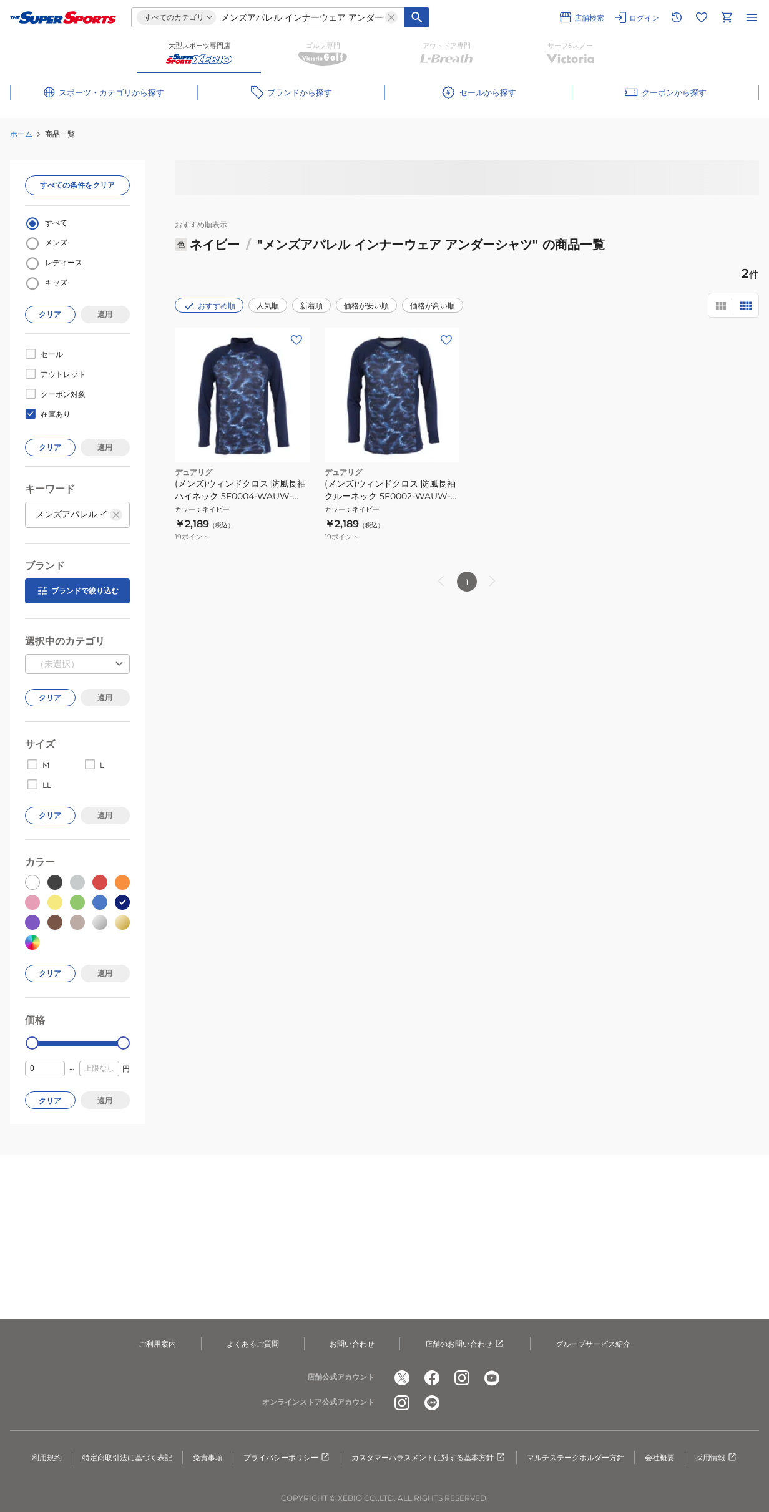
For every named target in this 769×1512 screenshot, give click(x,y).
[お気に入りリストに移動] (701, 17)
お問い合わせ (352, 1344)
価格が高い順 (432, 305)
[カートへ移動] (726, 17)
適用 (104, 314)
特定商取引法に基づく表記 (127, 1457)
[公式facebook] (431, 1377)
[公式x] (401, 1377)
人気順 (268, 305)
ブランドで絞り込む (77, 591)
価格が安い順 (366, 305)
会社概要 (660, 1457)
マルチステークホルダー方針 (575, 1457)
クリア (50, 314)
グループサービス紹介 (593, 1344)
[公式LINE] (431, 1402)
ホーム (21, 134)
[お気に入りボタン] (296, 340)
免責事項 (208, 1457)
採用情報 (716, 1457)
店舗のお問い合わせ (465, 1344)
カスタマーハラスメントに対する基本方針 (428, 1457)
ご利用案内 (157, 1344)
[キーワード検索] (416, 17)
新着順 (311, 305)
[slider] (32, 1043)
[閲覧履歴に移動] (676, 17)
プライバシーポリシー (287, 1457)
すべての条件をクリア (77, 185)
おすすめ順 (209, 306)
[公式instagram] (461, 1377)
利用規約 (47, 1457)
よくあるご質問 (253, 1344)
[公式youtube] (491, 1377)
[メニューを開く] (751, 17)
